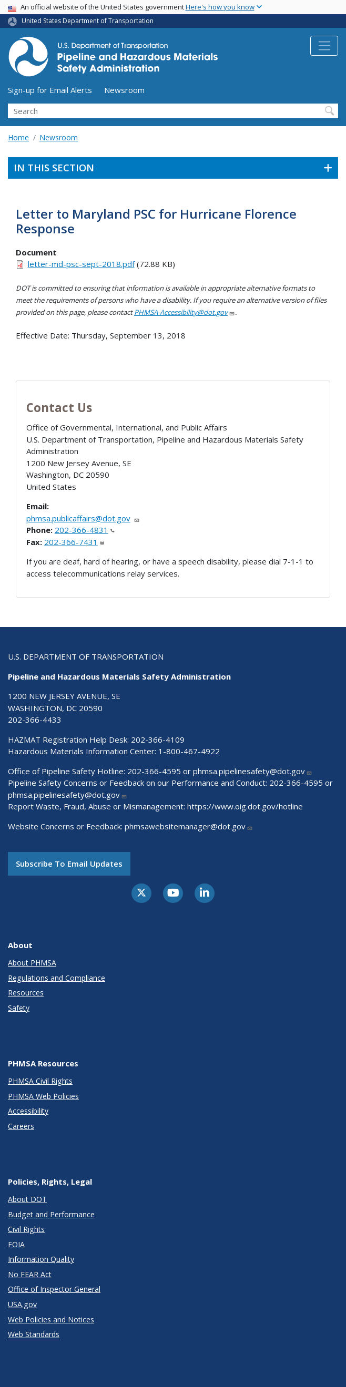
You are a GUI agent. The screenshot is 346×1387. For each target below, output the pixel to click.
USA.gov (22, 1304)
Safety (18, 1008)
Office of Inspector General (54, 1289)
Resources (26, 993)
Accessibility (28, 1111)
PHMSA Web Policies (43, 1096)
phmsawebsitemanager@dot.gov (189, 826)
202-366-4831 (85, 530)
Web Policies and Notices (51, 1319)
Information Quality (41, 1259)
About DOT (27, 1199)
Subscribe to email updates (69, 863)
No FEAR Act (30, 1274)
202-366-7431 (74, 542)
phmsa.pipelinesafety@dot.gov (252, 771)
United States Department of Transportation (88, 20)
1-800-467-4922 (189, 751)
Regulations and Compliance (56, 978)
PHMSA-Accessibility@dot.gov (184, 312)
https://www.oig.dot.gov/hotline (245, 806)
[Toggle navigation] (324, 46)
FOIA (16, 1244)
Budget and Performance (51, 1214)
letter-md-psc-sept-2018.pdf (81, 264)
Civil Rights (26, 1229)
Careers (21, 1126)
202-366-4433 (35, 719)
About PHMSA (32, 963)
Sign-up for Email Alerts (50, 90)
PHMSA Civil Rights (40, 1081)
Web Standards (33, 1334)
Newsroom (124, 90)
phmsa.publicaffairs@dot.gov (83, 518)
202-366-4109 (158, 739)
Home (18, 137)
